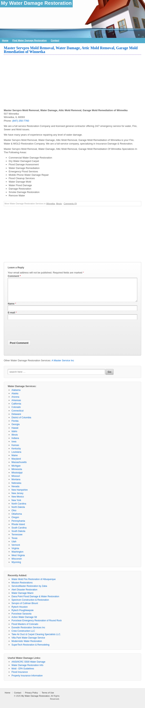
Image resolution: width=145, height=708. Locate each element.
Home (5, 40)
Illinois (59, 203)
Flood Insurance (20, 676)
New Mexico (18, 501)
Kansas (15, 449)
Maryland (16, 463)
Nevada (15, 491)
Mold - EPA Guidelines (23, 673)
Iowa (14, 446)
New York (16, 504)
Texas (14, 542)
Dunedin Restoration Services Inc (28, 632)
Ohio (14, 515)
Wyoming (16, 566)
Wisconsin (17, 563)
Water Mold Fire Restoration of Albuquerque (34, 583)
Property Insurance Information (27, 680)
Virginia (15, 553)
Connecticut (17, 415)
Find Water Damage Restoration (29, 40)
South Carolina (19, 532)
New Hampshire (20, 494)
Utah (14, 546)
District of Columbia (21, 422)
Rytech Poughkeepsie (23, 615)
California (16, 408)
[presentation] (36, 335)
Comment (14, 276)
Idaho (14, 436)
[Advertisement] (72, 82)
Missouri (16, 480)
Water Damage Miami (22, 597)
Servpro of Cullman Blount (25, 608)
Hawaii (15, 432)
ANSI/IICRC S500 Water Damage (28, 666)
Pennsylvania (18, 525)
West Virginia (18, 560)
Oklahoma (17, 518)
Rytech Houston (20, 611)
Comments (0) (70, 203)
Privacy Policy (31, 697)
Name (11, 308)
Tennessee (17, 539)
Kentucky (16, 453)
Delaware (16, 418)
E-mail (11, 317)
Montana (16, 484)
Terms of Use (48, 697)
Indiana (15, 442)
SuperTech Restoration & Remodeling (30, 649)
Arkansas (16, 405)
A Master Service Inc (63, 365)
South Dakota (18, 535)
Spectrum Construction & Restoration (30, 604)
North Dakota (18, 511)
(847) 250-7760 (20, 120)
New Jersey (17, 497)
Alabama (16, 394)
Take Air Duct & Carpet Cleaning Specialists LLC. (36, 639)
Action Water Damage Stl (24, 621)
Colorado (16, 411)
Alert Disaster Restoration (24, 594)
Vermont (16, 549)
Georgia (16, 429)
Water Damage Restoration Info (27, 669)
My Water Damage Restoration (36, 3)
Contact (55, 40)
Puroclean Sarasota (21, 618)
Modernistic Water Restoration (27, 645)
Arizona (15, 401)
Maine (15, 460)
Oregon (15, 522)
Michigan (16, 470)
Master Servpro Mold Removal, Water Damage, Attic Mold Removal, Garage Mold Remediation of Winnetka (71, 50)
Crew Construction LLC (23, 635)
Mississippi (17, 477)
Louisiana (16, 456)
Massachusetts (19, 466)
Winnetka (50, 203)
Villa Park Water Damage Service (28, 642)
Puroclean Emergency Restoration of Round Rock (37, 625)
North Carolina (19, 508)
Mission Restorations (22, 587)
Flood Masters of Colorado (25, 628)
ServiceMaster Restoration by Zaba (29, 590)
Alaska (15, 398)
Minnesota (17, 473)
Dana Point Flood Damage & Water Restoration (35, 601)
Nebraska (16, 487)
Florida (15, 425)
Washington (17, 556)
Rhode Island (18, 529)
